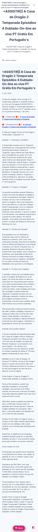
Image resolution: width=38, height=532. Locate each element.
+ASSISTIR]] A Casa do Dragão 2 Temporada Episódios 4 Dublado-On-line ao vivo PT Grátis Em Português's (19, 80)
